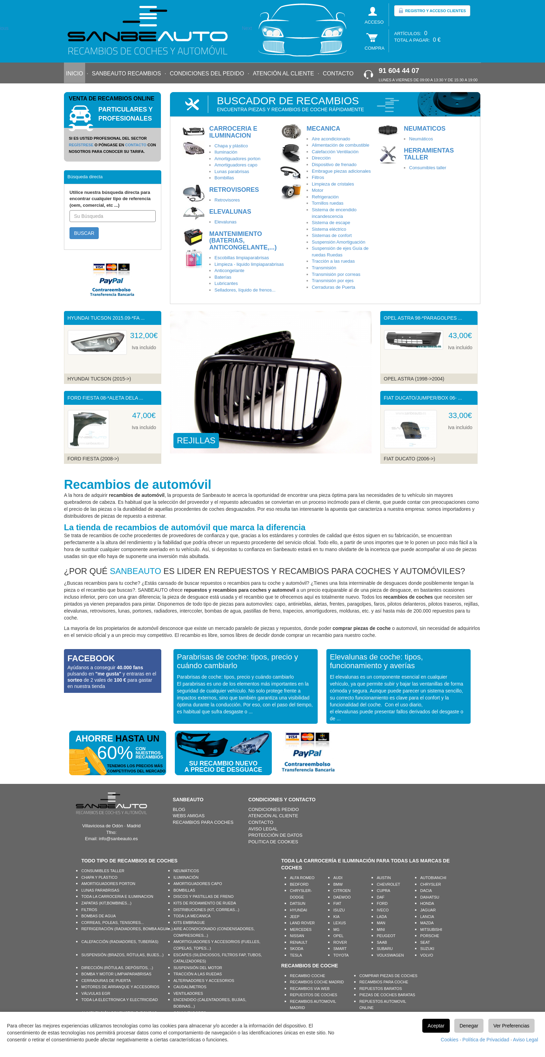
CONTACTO (338, 73)
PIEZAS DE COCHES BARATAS (387, 995)
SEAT (425, 942)
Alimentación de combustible (340, 145)
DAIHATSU (429, 897)
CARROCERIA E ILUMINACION (233, 132)
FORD (382, 903)
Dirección (321, 158)
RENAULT (299, 942)
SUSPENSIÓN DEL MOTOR (197, 968)
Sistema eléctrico (329, 229)
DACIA (426, 890)
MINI (381, 929)
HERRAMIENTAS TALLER (429, 154)
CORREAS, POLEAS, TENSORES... (112, 922)
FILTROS (89, 910)
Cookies (449, 1039)
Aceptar (436, 1026)
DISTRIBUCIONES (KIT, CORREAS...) (206, 910)
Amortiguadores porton (237, 158)
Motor (317, 190)
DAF (380, 897)
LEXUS (339, 923)
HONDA (427, 903)
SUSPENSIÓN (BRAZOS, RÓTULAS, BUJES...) (122, 955)
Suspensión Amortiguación (338, 242)
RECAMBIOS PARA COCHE (383, 982)
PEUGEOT (386, 936)
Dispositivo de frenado (334, 164)
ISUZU (339, 910)
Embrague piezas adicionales (341, 171)
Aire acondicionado (331, 138)
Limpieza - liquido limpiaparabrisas (249, 264)
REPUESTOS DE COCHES (313, 995)
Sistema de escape (331, 222)
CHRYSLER (430, 884)
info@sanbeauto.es (118, 838)
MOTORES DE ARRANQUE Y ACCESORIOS (120, 987)
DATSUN (297, 903)
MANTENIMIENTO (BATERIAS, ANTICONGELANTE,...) (243, 240)
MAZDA (427, 923)
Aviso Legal (525, 1039)
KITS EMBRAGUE (189, 922)
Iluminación (225, 152)
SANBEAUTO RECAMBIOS (126, 73)
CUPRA (383, 890)
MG (336, 929)
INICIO (74, 73)
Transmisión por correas (336, 274)
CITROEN (342, 890)
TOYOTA (341, 955)
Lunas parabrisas (231, 171)
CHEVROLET (388, 884)
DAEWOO (342, 897)
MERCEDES (300, 929)
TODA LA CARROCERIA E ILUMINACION (117, 896)
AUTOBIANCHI (433, 878)
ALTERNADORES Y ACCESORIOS (203, 980)
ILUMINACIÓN (185, 877)
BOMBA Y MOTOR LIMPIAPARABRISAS (116, 974)
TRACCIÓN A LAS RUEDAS (197, 974)
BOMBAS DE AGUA (98, 916)
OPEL (338, 936)
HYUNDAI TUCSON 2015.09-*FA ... (106, 318)
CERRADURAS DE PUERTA (106, 980)
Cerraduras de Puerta (333, 287)
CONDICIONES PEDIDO (274, 809)
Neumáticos (421, 138)
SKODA (296, 949)
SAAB (382, 942)
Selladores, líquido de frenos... (245, 290)
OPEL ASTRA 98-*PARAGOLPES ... (423, 318)
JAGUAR (428, 910)
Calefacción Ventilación (335, 151)
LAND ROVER (302, 923)
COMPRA (374, 48)
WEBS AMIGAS (189, 815)
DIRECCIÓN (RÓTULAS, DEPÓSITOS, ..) (117, 968)
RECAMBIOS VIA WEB (310, 988)
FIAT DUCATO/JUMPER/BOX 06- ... (423, 398)
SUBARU (385, 949)
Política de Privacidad (485, 1039)
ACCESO (374, 22)
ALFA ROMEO (302, 878)
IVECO (383, 910)
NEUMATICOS (425, 128)
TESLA (296, 955)
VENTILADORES (188, 993)
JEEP (295, 917)
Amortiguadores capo (236, 164)
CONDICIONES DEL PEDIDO (207, 73)
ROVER (340, 942)
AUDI (337, 878)
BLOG (179, 809)
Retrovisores (227, 200)
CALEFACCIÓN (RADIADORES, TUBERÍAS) (119, 942)
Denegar (468, 1026)
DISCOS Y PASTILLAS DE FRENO (203, 896)
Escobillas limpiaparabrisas (241, 257)
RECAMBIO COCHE (307, 976)
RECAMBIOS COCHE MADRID (317, 982)
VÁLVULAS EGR (95, 993)
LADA (382, 917)
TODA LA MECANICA (192, 916)
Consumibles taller (427, 167)
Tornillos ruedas (327, 203)
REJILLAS (196, 440)
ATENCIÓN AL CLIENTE (283, 73)
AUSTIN (384, 878)
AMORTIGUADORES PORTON (108, 884)
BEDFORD (299, 884)
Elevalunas (225, 221)
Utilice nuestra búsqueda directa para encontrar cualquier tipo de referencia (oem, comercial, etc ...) (110, 199)
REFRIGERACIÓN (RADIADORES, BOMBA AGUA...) (127, 929)
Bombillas (224, 177)
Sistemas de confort (332, 235)
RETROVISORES (234, 189)
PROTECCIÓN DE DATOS (276, 835)
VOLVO (426, 955)
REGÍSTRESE (81, 145)
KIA (336, 917)
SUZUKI (427, 949)
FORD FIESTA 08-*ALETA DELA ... (105, 398)
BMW (338, 884)
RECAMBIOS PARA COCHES (203, 822)
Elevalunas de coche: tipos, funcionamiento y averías (376, 661)
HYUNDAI (298, 910)
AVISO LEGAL (263, 828)
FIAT (337, 903)
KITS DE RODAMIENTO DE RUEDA (204, 903)
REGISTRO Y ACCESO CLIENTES (432, 10)
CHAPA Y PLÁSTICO (99, 877)
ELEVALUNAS (230, 211)
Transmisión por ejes (332, 280)
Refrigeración (325, 196)
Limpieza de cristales (333, 184)
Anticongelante (229, 270)
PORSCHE (429, 936)
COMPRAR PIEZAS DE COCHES (388, 976)
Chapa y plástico (231, 145)
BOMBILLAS (184, 890)
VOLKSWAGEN (390, 955)
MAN (381, 923)
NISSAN (297, 936)
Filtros (318, 177)
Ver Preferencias (512, 1026)
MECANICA (323, 128)
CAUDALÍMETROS (189, 987)
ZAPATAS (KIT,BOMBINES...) (106, 903)
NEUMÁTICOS (186, 871)
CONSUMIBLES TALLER (102, 871)
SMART (340, 949)
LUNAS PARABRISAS (100, 890)
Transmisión (324, 267)
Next (247, 28)
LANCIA (427, 917)
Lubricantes (226, 283)
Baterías (222, 277)
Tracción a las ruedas (333, 261)
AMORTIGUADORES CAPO (197, 884)
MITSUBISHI (431, 929)
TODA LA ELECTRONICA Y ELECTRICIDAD (119, 1000)
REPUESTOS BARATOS (380, 988)
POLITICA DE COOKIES (273, 841)
